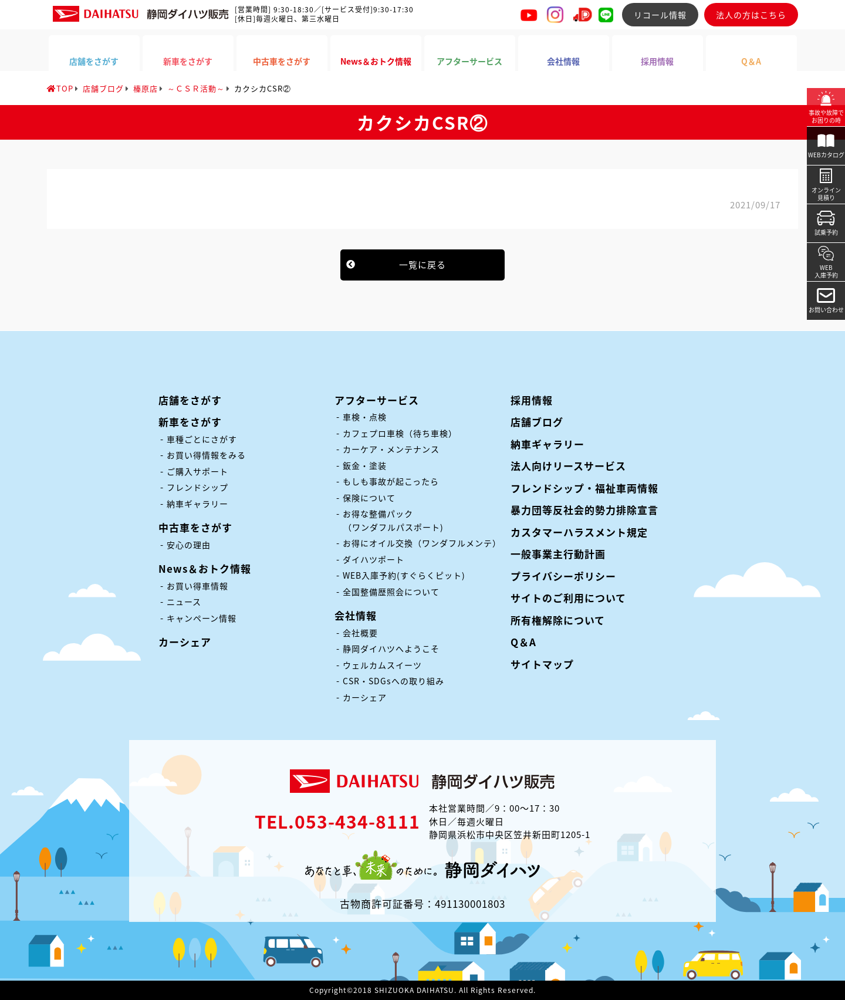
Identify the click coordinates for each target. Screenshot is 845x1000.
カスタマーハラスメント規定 (579, 532)
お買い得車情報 (197, 586)
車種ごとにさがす (202, 439)
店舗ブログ (537, 421)
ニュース (184, 601)
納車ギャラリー (197, 503)
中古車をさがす (195, 527)
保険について (369, 498)
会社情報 (355, 615)
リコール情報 (660, 15)
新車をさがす (190, 421)
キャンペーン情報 (201, 618)
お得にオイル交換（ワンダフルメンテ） (422, 543)
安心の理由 (189, 544)
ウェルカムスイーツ (382, 665)
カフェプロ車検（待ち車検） (400, 433)
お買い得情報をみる (206, 455)
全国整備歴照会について (391, 591)
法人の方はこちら (751, 15)
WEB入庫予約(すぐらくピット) (404, 575)
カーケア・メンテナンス (391, 449)
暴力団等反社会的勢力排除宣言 (584, 509)
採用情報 (532, 400)
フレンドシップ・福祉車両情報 (584, 488)
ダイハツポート (373, 559)
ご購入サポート (197, 471)
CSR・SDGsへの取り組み (393, 681)
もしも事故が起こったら (391, 481)
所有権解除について (558, 620)
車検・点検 (365, 417)
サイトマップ (542, 664)
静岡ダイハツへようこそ (391, 648)
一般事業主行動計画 (558, 553)
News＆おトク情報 (204, 568)
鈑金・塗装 (365, 465)
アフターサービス (376, 400)
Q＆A (523, 641)
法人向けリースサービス (568, 465)
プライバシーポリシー (563, 576)
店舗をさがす (190, 400)
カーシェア (184, 641)
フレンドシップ (197, 487)
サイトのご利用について (568, 597)
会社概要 (360, 632)
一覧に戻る (422, 264)
